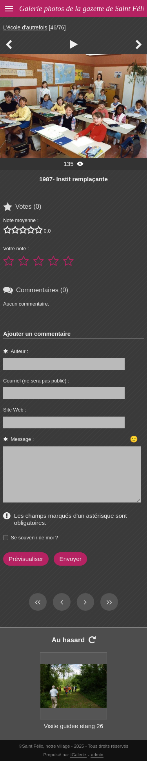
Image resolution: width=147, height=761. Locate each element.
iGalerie (78, 754)
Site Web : (14, 410)
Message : (22, 439)
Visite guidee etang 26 (73, 726)
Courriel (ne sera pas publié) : (36, 381)
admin (97, 754)
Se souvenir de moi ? (34, 538)
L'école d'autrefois (25, 27)
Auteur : (19, 351)
